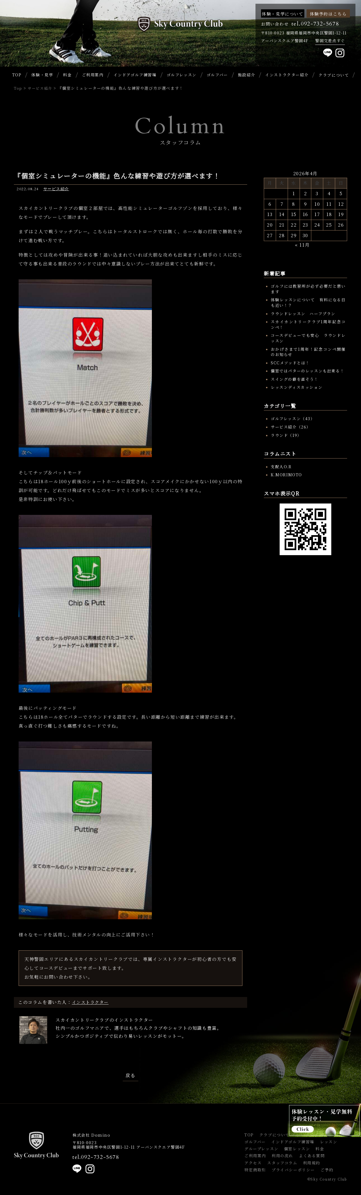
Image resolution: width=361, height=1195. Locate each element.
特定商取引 (255, 1170)
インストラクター (91, 1002)
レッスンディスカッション (296, 387)
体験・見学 (42, 74)
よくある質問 (312, 1155)
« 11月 (302, 245)
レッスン (328, 1141)
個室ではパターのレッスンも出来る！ (307, 371)
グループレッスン (261, 1148)
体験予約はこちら (328, 13)
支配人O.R (281, 466)
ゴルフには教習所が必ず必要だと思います (308, 288)
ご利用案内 (93, 74)
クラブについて (274, 1135)
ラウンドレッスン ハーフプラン (303, 313)
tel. (95, 1157)
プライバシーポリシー (293, 1170)
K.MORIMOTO (286, 474)
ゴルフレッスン (182, 74)
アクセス (253, 1163)
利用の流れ (282, 1155)
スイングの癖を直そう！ (295, 379)
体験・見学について (282, 13)
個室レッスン (297, 1148)
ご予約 (327, 1170)
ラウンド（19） (286, 435)
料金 (67, 74)
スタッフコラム (282, 1163)
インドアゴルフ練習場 (135, 74)
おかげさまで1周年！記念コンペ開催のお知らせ (308, 351)
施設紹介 (246, 74)
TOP (17, 74)
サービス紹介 (56, 189)
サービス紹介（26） (291, 427)
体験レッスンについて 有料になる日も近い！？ (308, 302)
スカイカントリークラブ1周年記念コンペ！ (308, 324)
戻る (130, 1076)
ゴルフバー (217, 74)
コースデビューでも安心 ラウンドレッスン (308, 338)
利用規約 (311, 1163)
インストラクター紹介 (287, 74)
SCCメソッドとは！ (290, 362)
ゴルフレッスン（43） (293, 418)
